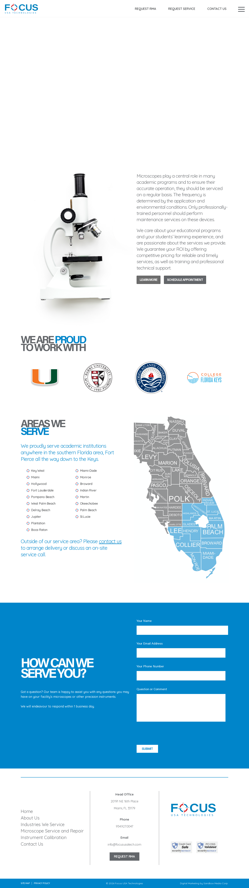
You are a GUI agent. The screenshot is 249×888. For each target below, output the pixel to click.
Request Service (181, 8)
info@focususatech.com (124, 844)
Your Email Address (150, 643)
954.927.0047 (124, 826)
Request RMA (145, 8)
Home (27, 811)
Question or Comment (152, 689)
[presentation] (163, 734)
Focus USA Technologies (129, 883)
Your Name (144, 621)
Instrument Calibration (44, 837)
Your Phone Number (150, 666)
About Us (30, 818)
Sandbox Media (212, 883)
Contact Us (217, 8)
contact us (110, 541)
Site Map (25, 883)
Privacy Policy (42, 883)
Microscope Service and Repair (52, 831)
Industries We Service (42, 824)
